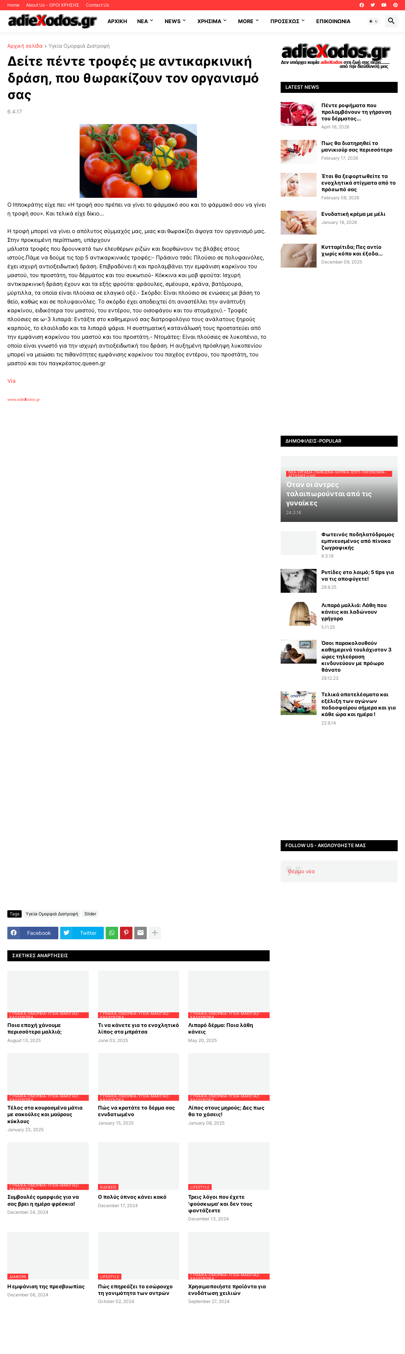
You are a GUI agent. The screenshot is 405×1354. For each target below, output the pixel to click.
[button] (373, 21)
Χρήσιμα (209, 21)
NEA (142, 21)
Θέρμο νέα (301, 871)
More (245, 21)
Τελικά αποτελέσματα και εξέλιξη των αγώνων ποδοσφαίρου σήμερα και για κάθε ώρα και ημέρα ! (358, 704)
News (172, 21)
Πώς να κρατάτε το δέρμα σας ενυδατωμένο (136, 1110)
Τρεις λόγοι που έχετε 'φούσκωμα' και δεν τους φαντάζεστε (220, 1203)
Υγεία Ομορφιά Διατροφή (79, 46)
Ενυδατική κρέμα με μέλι (353, 214)
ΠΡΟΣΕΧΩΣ (284, 21)
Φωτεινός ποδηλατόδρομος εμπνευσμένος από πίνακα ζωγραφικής (357, 541)
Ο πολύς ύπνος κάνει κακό (132, 1197)
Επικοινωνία (333, 21)
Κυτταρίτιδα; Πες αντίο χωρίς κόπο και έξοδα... (352, 250)
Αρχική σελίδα (25, 46)
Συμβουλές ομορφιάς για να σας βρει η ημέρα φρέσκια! (43, 1200)
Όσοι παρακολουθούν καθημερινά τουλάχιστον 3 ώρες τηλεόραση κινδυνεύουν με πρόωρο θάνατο (356, 656)
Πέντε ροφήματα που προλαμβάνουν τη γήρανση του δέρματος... (356, 111)
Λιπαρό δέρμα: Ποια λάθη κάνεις (220, 1028)
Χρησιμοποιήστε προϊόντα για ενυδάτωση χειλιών (227, 1289)
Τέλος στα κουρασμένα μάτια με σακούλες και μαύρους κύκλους (45, 1114)
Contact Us (97, 5)
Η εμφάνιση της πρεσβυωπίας (46, 1286)
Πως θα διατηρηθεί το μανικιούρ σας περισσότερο (357, 146)
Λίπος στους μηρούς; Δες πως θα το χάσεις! (226, 1110)
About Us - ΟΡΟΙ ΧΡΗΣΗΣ (52, 5)
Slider (90, 913)
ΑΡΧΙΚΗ (117, 21)
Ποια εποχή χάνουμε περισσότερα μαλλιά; (34, 1028)
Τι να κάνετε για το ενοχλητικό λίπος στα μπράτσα (138, 1028)
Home (13, 5)
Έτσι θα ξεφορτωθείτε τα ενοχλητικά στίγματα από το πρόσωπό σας (358, 182)
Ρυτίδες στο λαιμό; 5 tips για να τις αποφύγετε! (357, 575)
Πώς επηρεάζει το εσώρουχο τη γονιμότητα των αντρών (135, 1289)
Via (11, 380)
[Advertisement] (124, 487)
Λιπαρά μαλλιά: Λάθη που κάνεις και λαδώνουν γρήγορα (354, 611)
